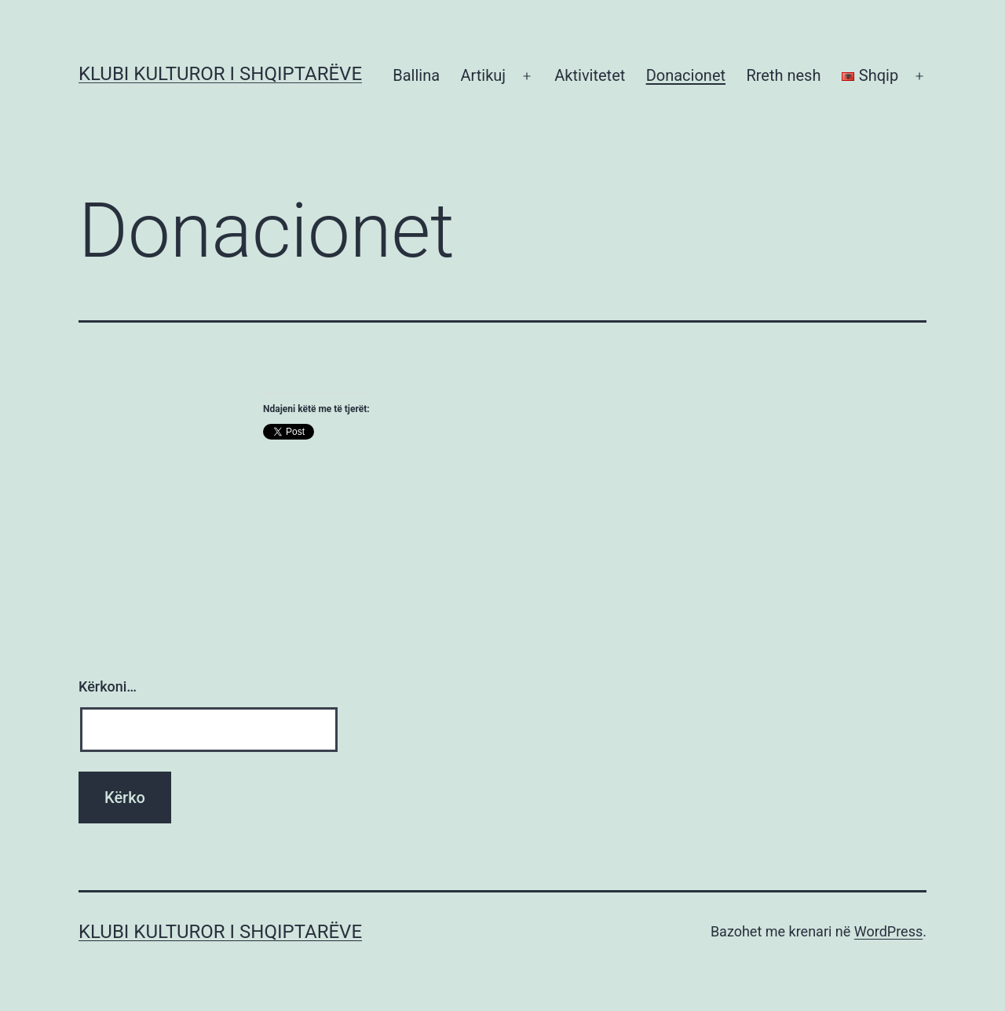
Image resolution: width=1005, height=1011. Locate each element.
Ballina (416, 75)
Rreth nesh (783, 75)
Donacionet (685, 75)
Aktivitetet (589, 75)
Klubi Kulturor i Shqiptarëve (220, 74)
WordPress (888, 931)
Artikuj (483, 75)
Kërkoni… (108, 686)
